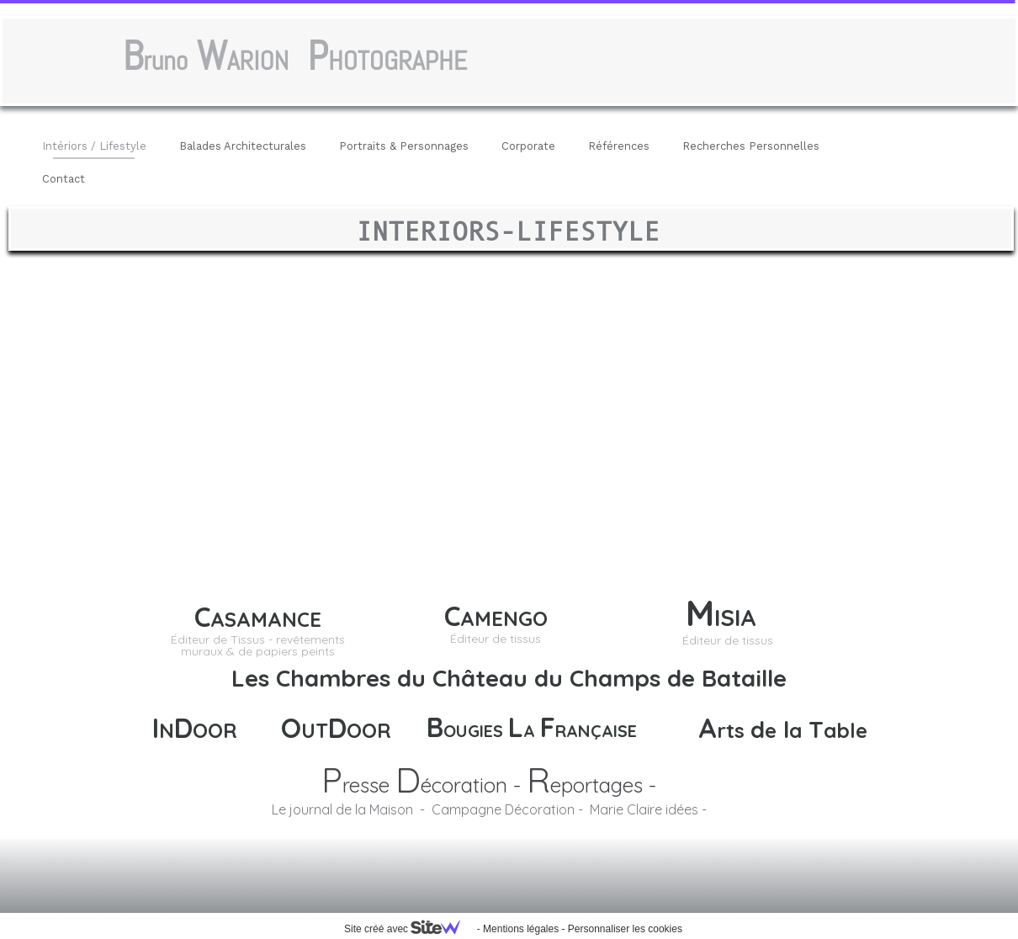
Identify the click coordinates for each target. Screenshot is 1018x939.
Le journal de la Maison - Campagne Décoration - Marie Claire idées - (489, 809)
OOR (369, 730)
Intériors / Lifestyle (94, 146)
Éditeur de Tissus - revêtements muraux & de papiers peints (258, 645)
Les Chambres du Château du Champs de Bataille (509, 677)
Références (619, 146)
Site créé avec (409, 929)
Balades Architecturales (242, 146)
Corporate (528, 146)
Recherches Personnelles (750, 146)
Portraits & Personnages (404, 146)
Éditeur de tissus (727, 640)
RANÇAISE (596, 730)
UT (314, 730)
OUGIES (475, 730)
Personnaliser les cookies (625, 929)
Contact (63, 178)
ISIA (742, 617)
